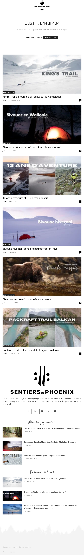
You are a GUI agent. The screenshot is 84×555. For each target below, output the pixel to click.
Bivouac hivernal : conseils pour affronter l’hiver (30, 248)
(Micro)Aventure (8, 92)
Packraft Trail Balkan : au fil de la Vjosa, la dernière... (33, 350)
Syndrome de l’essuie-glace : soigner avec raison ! (45, 456)
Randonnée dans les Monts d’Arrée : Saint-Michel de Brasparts (50, 442)
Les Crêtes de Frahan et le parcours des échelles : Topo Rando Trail (52, 429)
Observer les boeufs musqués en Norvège (27, 299)
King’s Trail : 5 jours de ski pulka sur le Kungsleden (32, 96)
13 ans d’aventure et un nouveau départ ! (26, 198)
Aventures (6, 143)
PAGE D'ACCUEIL (50, 37)
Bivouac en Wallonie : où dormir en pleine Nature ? (32, 147)
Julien (5, 100)
